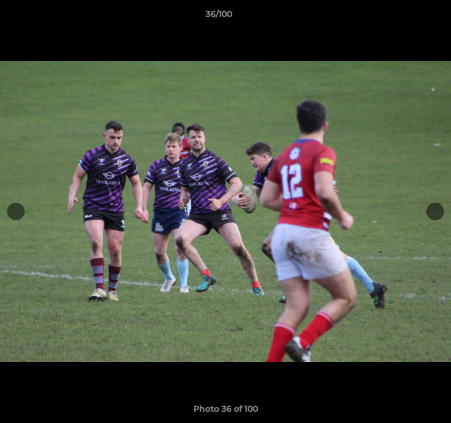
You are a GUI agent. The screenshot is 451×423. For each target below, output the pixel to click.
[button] (409, 17)
